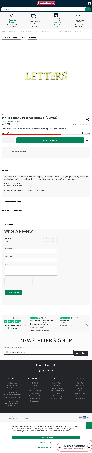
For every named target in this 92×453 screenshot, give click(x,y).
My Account (80, 395)
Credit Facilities (80, 397)
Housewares (34, 400)
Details (8, 170)
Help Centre (80, 387)
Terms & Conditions (57, 387)
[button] (4, 140)
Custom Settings (46, 443)
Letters (55, 31)
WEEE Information (57, 397)
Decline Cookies (45, 448)
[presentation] (18, 281)
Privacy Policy (57, 395)
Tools (34, 387)
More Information (13, 201)
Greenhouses (34, 392)
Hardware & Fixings (25, 31)
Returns (57, 392)
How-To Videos (57, 382)
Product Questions (13, 210)
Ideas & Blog (57, 385)
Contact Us (80, 385)
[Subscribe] (81, 352)
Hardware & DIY (12, 31)
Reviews (9, 224)
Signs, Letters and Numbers (42, 31)
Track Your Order (80, 392)
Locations (80, 390)
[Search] (88, 9)
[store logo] (46, 3)
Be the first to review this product (12, 121)
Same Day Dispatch (13, 21)
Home (3, 31)
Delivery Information (57, 390)
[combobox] (46, 9)
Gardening (34, 385)
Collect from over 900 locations (57, 25)
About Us (80, 382)
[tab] (46, 170)
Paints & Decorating (34, 390)
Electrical (35, 382)
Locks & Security (34, 397)
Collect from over (12, 400)
